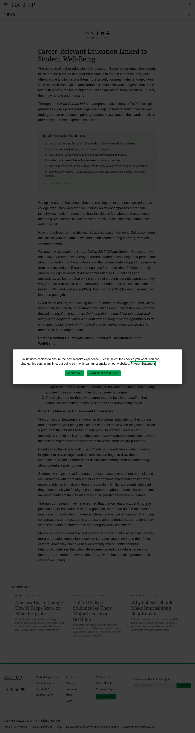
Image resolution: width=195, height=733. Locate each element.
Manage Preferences (104, 373)
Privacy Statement (143, 363)
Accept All (74, 373)
